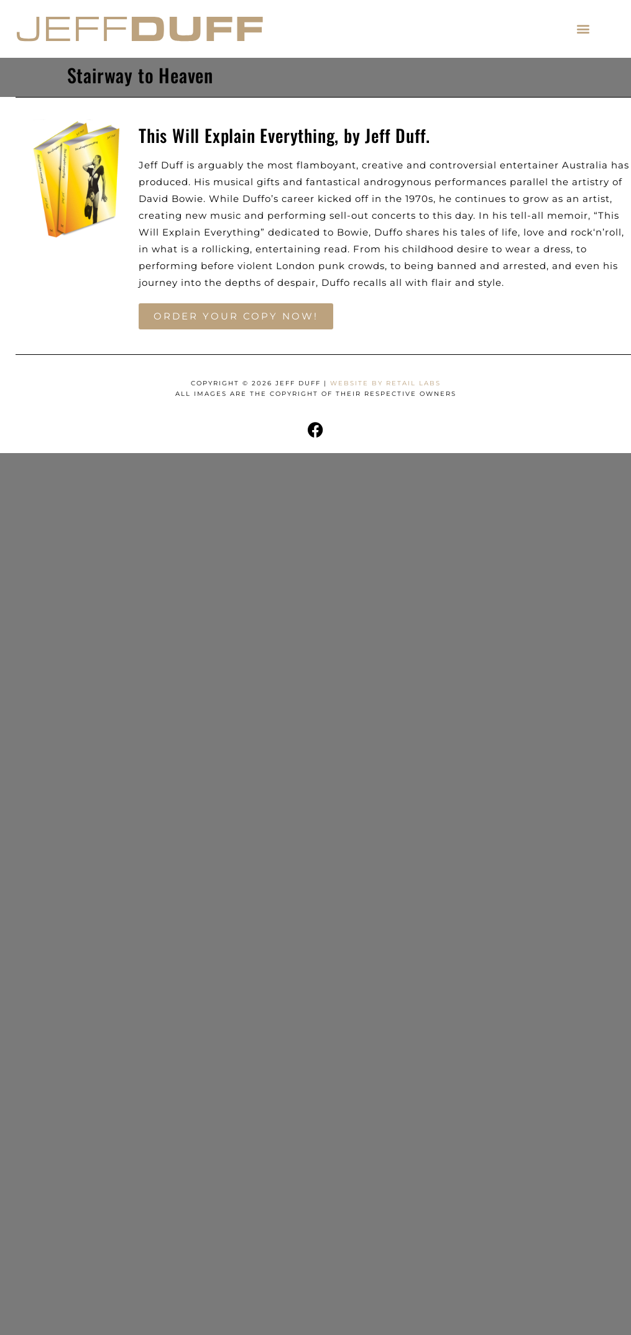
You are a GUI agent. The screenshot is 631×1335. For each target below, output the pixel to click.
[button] (583, 29)
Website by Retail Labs (385, 383)
